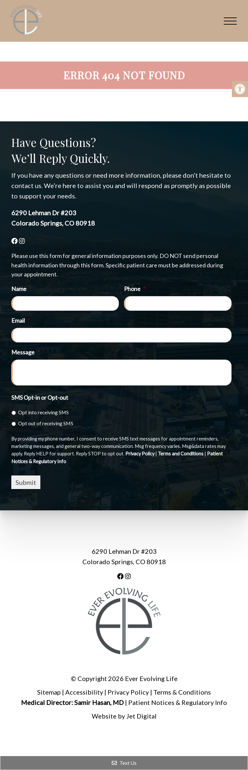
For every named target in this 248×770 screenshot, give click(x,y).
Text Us (124, 763)
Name (21, 288)
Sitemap (49, 692)
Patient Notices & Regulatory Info (177, 702)
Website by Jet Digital (124, 716)
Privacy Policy (139, 453)
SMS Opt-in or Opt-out (39, 397)
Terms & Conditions (182, 692)
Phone (134, 288)
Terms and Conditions (180, 453)
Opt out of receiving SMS (45, 423)
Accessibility (84, 692)
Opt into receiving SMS (43, 412)
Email (20, 320)
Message (25, 352)
